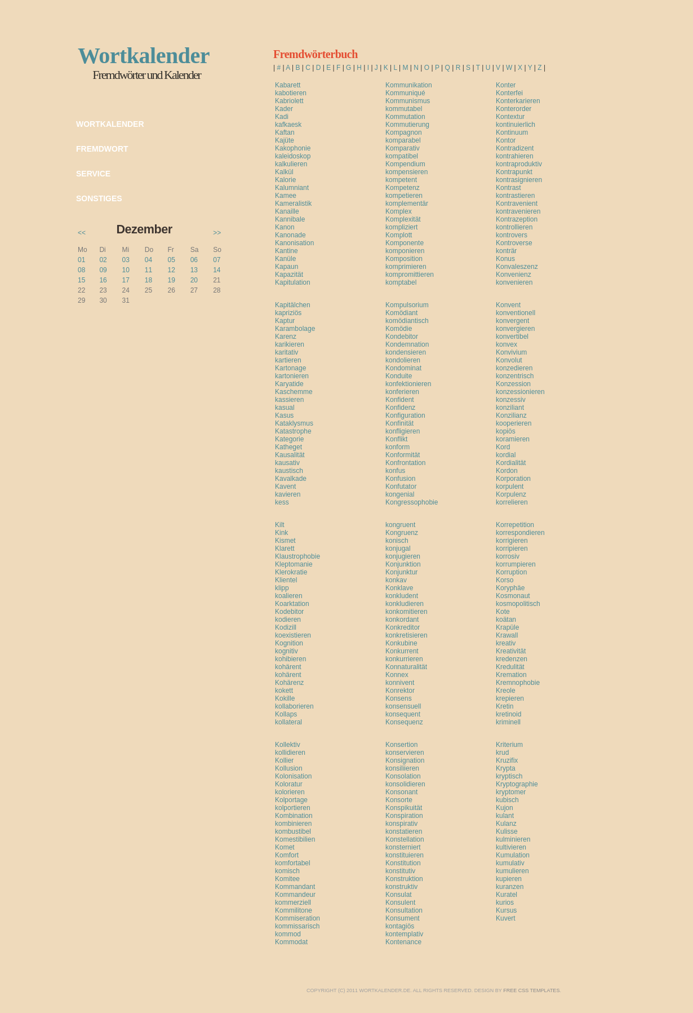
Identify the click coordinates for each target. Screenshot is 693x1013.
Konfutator (400, 486)
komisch (287, 871)
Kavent (285, 486)
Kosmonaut (513, 596)
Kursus (506, 910)
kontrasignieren (519, 180)
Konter (506, 85)
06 (194, 260)
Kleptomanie (294, 564)
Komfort (287, 855)
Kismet (285, 541)
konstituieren (404, 855)
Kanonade (290, 235)
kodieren (288, 619)
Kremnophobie (518, 683)
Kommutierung (407, 125)
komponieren (404, 251)
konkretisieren (406, 635)
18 (148, 280)
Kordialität (511, 463)
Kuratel (506, 895)
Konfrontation (405, 463)
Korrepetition (515, 525)
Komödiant (401, 313)
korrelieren (512, 502)
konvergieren (515, 329)
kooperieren (513, 423)
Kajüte (284, 140)
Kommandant (295, 887)
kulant (505, 816)
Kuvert (506, 918)
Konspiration (404, 816)
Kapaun (286, 267)
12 (171, 270)
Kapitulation (292, 282)
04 (148, 260)
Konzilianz (511, 415)
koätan (506, 619)
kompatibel (401, 156)
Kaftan (285, 132)
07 (216, 260)
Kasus (284, 415)
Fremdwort (102, 148)
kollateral (288, 722)
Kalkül (284, 172)
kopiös (506, 431)
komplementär (406, 203)
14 (216, 270)
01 (81, 260)
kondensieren (405, 352)
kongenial (399, 494)
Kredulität (510, 667)
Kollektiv (287, 745)
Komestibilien (295, 839)
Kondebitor (401, 336)
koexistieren (293, 635)
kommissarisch (297, 926)
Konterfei (509, 93)
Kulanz (506, 824)
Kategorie (289, 439)
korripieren (512, 548)
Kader (284, 109)
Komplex (398, 211)
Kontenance (403, 942)
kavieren (287, 494)
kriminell (508, 722)
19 (171, 280)
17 (126, 280)
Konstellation (404, 839)
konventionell (515, 313)
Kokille (285, 698)
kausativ (287, 463)
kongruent (400, 525)
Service (93, 173)
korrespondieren (520, 533)
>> (217, 233)
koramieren (513, 439)
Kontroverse (514, 243)
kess (282, 502)
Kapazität (289, 274)
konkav (396, 580)
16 (102, 280)
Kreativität (511, 651)
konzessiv (511, 400)
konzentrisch (515, 376)
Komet (285, 847)
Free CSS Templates (531, 990)
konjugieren (402, 556)
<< (82, 233)
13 (194, 270)
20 (194, 280)
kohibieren (290, 659)
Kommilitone (293, 910)
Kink (281, 533)
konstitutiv (400, 871)
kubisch (507, 800)
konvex (506, 344)
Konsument (402, 918)
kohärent (288, 667)
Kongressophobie (411, 502)
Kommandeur (295, 895)
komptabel (400, 282)
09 (102, 270)
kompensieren (406, 172)
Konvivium (511, 352)
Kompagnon (403, 132)
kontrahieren (515, 156)
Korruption (511, 572)
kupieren (509, 879)
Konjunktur (401, 572)
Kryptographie (517, 784)
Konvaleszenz (517, 267)
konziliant (510, 408)
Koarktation (292, 604)
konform (397, 447)
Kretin (504, 706)
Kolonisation (293, 776)
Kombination (294, 816)
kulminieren (513, 839)
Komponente (404, 243)
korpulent (509, 486)
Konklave (399, 588)
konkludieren (404, 604)
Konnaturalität (406, 667)
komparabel (403, 140)
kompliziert (401, 227)
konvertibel (512, 336)
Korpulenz (511, 494)
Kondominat (403, 368)
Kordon (507, 471)
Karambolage (295, 329)
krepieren (510, 698)
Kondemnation (407, 344)
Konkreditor (402, 627)
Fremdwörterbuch (315, 54)
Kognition (289, 643)
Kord (503, 447)
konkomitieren (406, 612)
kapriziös (288, 313)
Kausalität (290, 455)
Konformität (402, 455)
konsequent (402, 714)
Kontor (506, 140)
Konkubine (401, 643)
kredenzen (511, 659)
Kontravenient (516, 203)
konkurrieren (404, 659)
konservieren (404, 753)
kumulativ (510, 863)
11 (148, 270)
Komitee (287, 879)
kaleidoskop (292, 156)
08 (81, 270)
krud (502, 753)
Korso (504, 580)
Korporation (513, 479)
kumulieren (512, 871)
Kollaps (286, 714)
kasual (285, 408)
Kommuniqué (405, 93)
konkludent (401, 596)
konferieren (402, 392)
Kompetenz (402, 188)
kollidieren (290, 753)
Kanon (285, 227)
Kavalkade (290, 479)
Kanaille (287, 211)
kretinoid (508, 714)
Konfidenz (400, 408)
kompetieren (404, 196)
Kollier (284, 760)
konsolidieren (405, 784)
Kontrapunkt (514, 172)
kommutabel (403, 109)
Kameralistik (293, 203)
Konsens (398, 698)
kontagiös (399, 926)
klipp (282, 588)
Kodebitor (289, 612)
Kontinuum (512, 132)
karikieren (289, 344)
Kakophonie (292, 148)
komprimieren (406, 267)
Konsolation (403, 776)
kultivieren (511, 847)
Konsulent (400, 902)
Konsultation (404, 910)
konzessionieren (520, 392)
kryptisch (509, 776)
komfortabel (292, 863)
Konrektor (400, 690)
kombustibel (293, 831)
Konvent (508, 305)
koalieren (289, 596)
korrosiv (507, 556)
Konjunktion (403, 564)
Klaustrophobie (297, 556)
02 (102, 260)
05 (171, 260)
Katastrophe (293, 431)
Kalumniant (292, 188)
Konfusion (400, 479)
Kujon (504, 808)
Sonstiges (99, 198)
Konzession (513, 384)
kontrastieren (515, 196)
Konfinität (399, 423)
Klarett (285, 548)
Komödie (398, 329)
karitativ (286, 352)
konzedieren (514, 368)
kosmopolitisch (518, 604)
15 (81, 280)
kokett (284, 690)
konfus (395, 471)
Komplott (398, 235)
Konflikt (396, 439)
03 (126, 260)
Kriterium (509, 745)
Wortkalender (110, 124)
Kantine (286, 251)
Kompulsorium (407, 305)
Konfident (399, 400)
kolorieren (290, 792)
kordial (506, 455)
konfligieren (402, 431)
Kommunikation (408, 85)
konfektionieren (408, 384)
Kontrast (508, 188)
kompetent (401, 180)
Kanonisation (294, 243)
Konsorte (398, 800)
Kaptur (285, 321)
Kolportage (291, 800)
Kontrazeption (516, 219)
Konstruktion (404, 879)
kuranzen (509, 887)
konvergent (512, 321)
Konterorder (513, 109)
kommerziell (293, 902)
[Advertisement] (407, 293)
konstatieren (403, 831)
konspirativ (401, 824)
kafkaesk (288, 125)
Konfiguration (405, 415)
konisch (396, 541)
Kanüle (285, 259)
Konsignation (404, 760)
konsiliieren (402, 768)
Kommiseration (297, 918)
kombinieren (293, 824)
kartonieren (292, 376)
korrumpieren (516, 564)
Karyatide (289, 384)
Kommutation (405, 117)
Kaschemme (294, 392)
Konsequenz (404, 722)
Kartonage (290, 368)
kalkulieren (291, 164)
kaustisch (289, 471)
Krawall (507, 635)
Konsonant (401, 792)
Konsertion (401, 745)
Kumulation (513, 855)
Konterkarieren (518, 101)
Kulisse (507, 831)
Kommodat (291, 942)
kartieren (288, 360)
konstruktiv (401, 887)
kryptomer (511, 792)
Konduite (398, 376)
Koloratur (289, 784)
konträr (506, 251)
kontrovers (511, 235)
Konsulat (398, 895)
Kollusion (289, 768)
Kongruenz (401, 533)
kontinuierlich (515, 125)
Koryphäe (510, 588)
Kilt (280, 525)
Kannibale (290, 219)
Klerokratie (291, 572)
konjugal (398, 548)
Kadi (281, 117)
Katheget (288, 447)
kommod (288, 934)
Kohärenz (289, 683)
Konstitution (403, 863)
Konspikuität (403, 808)
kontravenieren (518, 211)
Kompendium (405, 164)
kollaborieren (294, 706)
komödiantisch (407, 321)
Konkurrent (402, 651)
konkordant (402, 619)
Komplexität (403, 219)
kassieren (289, 400)
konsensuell (403, 706)
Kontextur (510, 117)
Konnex (396, 675)
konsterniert (403, 847)
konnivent (399, 683)
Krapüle (507, 627)
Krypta (506, 768)
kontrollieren (514, 227)
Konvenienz (513, 274)
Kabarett (287, 85)
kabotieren (290, 93)
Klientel (286, 580)
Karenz (285, 336)
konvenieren (514, 282)
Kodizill (285, 627)
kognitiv (286, 651)
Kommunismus (407, 101)
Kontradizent (515, 148)
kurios (505, 902)
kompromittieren (409, 274)
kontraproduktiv (519, 164)
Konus (505, 259)
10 (126, 270)
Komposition (404, 259)
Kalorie (285, 180)
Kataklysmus (294, 423)
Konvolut (509, 360)
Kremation (511, 675)
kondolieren (402, 360)
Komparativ (402, 148)
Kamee (285, 196)
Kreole (506, 690)
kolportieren (292, 808)
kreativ (506, 643)
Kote (503, 612)
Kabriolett (289, 101)
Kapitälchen (292, 305)
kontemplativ (404, 934)
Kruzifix (507, 760)
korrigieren (512, 541)
